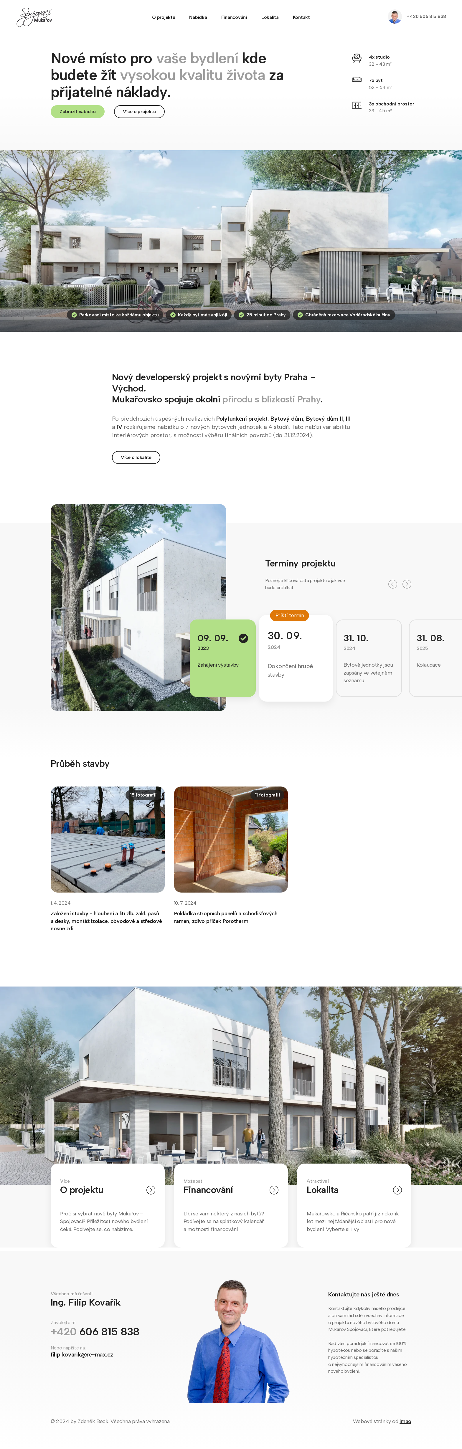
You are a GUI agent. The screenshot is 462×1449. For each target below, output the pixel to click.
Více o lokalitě (136, 458)
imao (405, 1421)
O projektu (163, 17)
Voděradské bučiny (369, 316)
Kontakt (301, 17)
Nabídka (198, 17)
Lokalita (270, 17)
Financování (234, 17)
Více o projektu (139, 111)
